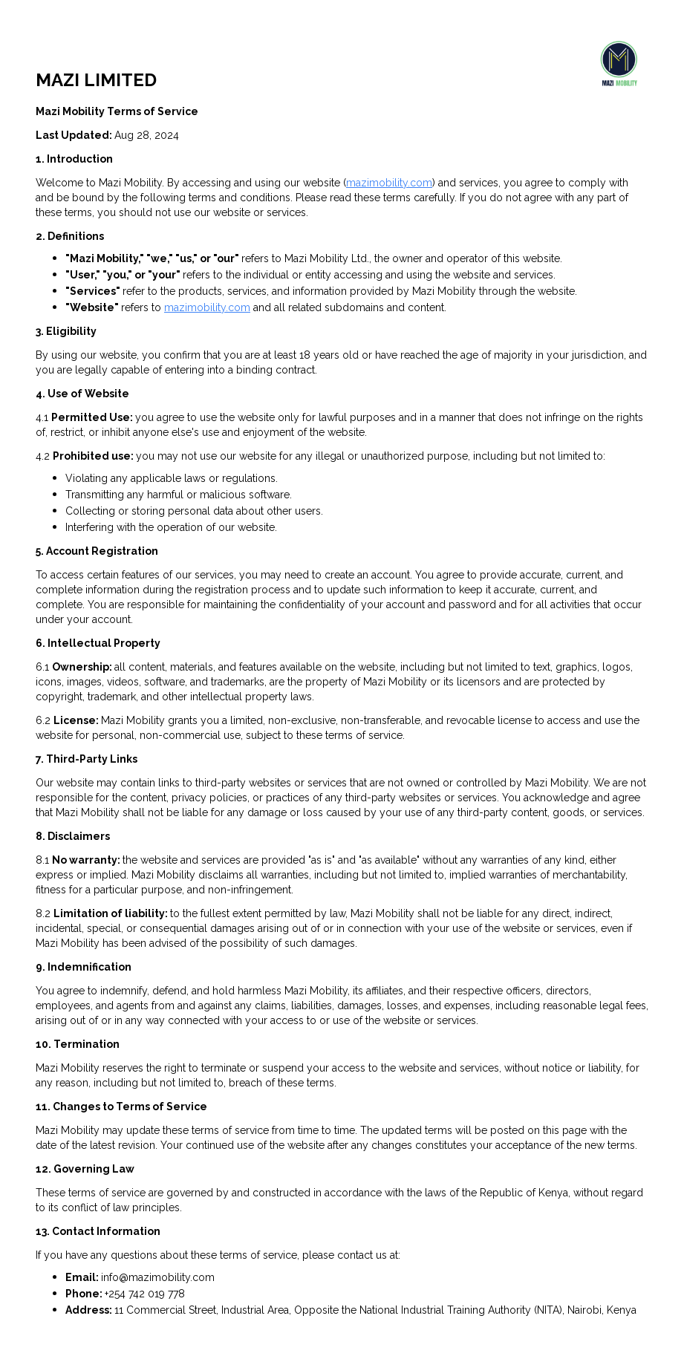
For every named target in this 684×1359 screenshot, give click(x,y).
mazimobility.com (389, 183)
